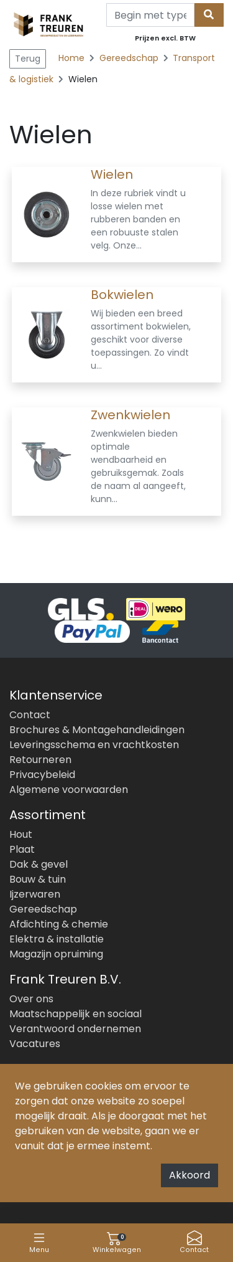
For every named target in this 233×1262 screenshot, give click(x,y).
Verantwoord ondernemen (75, 1029)
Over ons (31, 999)
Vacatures (34, 1044)
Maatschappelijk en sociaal (75, 1014)
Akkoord (189, 1175)
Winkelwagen (117, 1242)
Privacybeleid (42, 774)
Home (71, 58)
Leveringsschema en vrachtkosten (94, 745)
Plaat (22, 849)
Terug (27, 58)
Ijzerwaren (34, 894)
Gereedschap (130, 58)
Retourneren (40, 759)
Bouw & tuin (37, 879)
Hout (20, 834)
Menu (39, 1242)
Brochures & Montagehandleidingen (97, 730)
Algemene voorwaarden (68, 789)
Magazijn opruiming (56, 954)
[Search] (150, 15)
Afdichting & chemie (58, 924)
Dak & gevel (38, 864)
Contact (194, 1242)
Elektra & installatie (56, 939)
